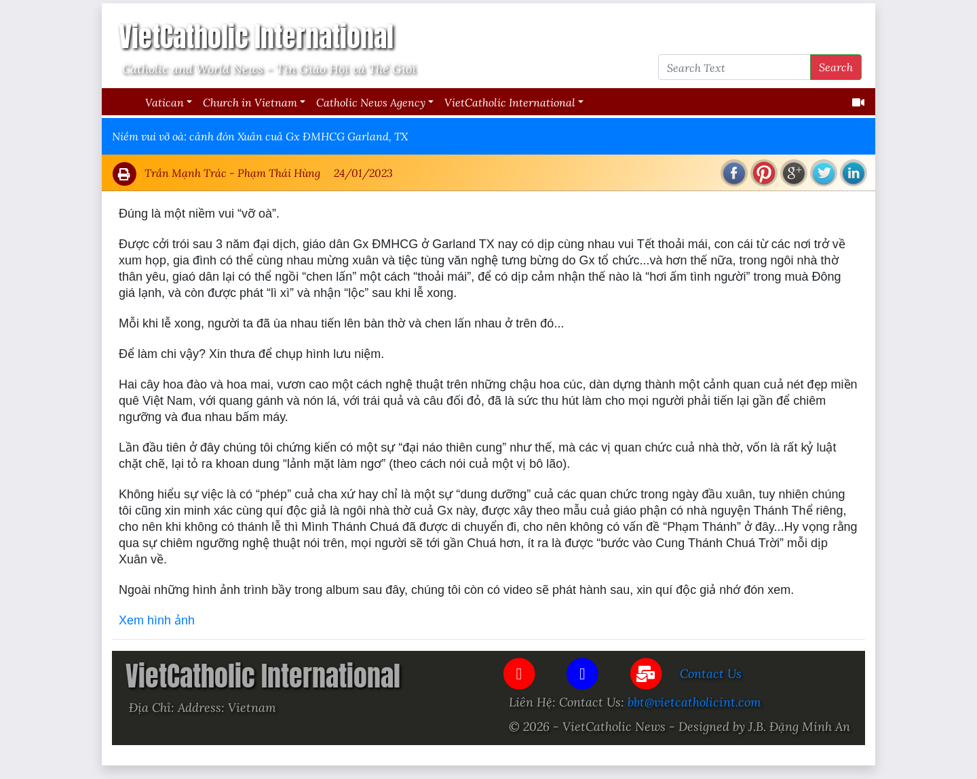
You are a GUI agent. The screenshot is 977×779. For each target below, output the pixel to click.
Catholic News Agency (370, 102)
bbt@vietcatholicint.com (694, 702)
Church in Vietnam (250, 102)
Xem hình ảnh (157, 620)
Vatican (164, 102)
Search (836, 67)
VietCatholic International (509, 102)
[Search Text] (734, 67)
